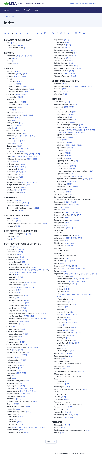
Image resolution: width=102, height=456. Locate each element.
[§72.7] (78, 215)
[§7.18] (67, 384)
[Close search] (95, 10)
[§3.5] (62, 268)
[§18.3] (77, 343)
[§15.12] (75, 104)
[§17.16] (24, 262)
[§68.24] (68, 412)
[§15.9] (68, 228)
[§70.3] (26, 48)
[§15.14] (15, 218)
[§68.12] (76, 53)
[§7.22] (66, 381)
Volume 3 (27, 10)
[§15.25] (73, 202)
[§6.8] (26, 154)
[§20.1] (36, 156)
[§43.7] (22, 391)
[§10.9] (84, 294)
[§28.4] (18, 179)
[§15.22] (15, 326)
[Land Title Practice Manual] (24, 3)
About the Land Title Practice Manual (83, 4)
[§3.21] (66, 274)
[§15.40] (71, 107)
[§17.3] (68, 281)
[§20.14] (23, 76)
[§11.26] (71, 86)
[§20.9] (14, 110)
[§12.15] (77, 274)
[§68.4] (14, 138)
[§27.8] (20, 169)
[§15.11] (72, 351)
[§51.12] (15, 63)
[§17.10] (85, 268)
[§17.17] (27, 264)
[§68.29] (18, 200)
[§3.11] (62, 263)
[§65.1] (70, 407)
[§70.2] (24, 115)
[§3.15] (14, 143)
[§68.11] (34, 401)
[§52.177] (73, 166)
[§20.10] (16, 76)
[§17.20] (39, 270)
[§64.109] (81, 371)
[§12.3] (21, 123)
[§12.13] (66, 240)
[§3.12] (25, 156)
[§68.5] (24, 94)
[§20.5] (16, 141)
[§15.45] (71, 330)
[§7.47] (67, 102)
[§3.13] (28, 185)
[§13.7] (71, 220)
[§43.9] (28, 391)
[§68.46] (14, 43)
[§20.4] (25, 86)
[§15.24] (67, 202)
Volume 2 (17, 10)
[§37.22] (11, 272)
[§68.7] (19, 254)
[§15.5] (68, 338)
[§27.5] (28, 234)
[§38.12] (67, 238)
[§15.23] (18, 259)
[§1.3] (17, 136)
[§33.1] (89, 86)
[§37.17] (45, 270)
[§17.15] (26, 316)
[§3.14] (37, 427)
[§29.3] (66, 261)
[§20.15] (20, 97)
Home (6, 16)
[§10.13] (70, 117)
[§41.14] (67, 223)
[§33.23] (35, 347)
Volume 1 (7, 10)
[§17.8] (76, 161)
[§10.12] (69, 317)
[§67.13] (14, 58)
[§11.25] (64, 84)
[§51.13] (63, 427)
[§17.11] (17, 272)
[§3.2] (63, 294)
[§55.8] (28, 406)
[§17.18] (27, 270)
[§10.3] (18, 172)
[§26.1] (18, 56)
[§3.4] (74, 294)
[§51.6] (24, 373)
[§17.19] (33, 270)
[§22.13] (21, 249)
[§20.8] (20, 148)
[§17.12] (23, 272)
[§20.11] (23, 190)
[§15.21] (15, 247)
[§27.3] (17, 236)
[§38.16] (73, 238)
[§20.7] (18, 84)
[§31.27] (94, 274)
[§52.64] (21, 210)
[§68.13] (71, 71)
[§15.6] (74, 340)
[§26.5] (29, 56)
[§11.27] (77, 86)
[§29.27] (19, 146)
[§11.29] (64, 89)
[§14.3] (67, 258)
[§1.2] (62, 207)
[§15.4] (67, 309)
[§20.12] (14, 128)
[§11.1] (67, 212)
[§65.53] (18, 94)
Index (36, 10)
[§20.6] (22, 141)
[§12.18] (68, 192)
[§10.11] (71, 274)
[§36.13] (18, 373)
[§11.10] (73, 212)
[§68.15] (73, 73)
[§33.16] (24, 203)
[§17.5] (73, 281)
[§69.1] (34, 391)
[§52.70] (26, 205)
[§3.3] (68, 294)
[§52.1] (71, 356)
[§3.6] (24, 133)
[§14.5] (76, 220)
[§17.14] (29, 272)
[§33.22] (25, 259)
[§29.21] (73, 261)
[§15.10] (76, 204)
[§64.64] (18, 74)
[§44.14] (67, 425)
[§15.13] (68, 266)
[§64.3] (14, 61)
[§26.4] (23, 56)
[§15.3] (27, 136)
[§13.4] (66, 42)
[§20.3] (17, 71)
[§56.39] (32, 287)
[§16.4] (74, 228)
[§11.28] (83, 86)
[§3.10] (63, 210)
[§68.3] (25, 74)
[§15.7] (65, 107)
